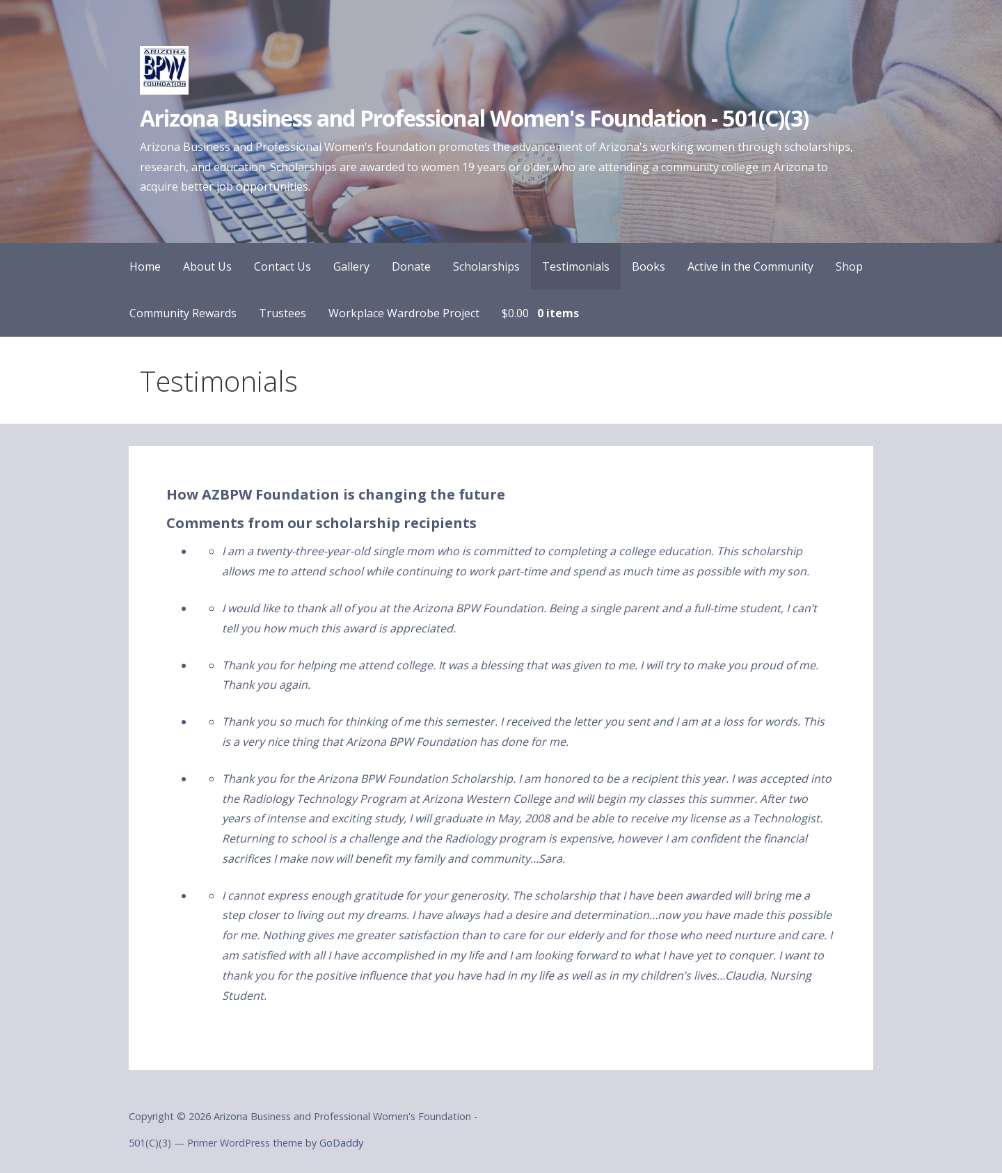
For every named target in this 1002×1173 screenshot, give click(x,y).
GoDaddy (341, 1142)
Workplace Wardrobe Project (403, 313)
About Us (207, 266)
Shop (849, 266)
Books (648, 266)
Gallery (351, 266)
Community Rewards (183, 313)
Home (145, 266)
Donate (411, 266)
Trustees (282, 313)
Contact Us (282, 266)
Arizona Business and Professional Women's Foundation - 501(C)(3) (474, 118)
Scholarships (486, 266)
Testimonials (576, 266)
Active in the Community (750, 266)
